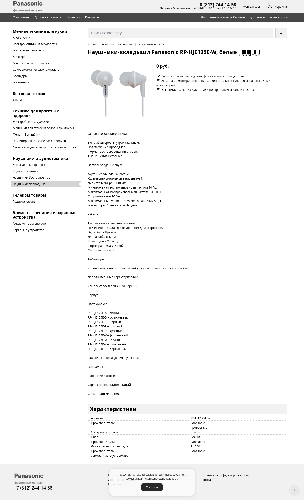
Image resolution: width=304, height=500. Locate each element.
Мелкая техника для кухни (40, 31)
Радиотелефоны (24, 201)
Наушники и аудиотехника (40, 158)
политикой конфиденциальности (158, 478)
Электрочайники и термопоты (35, 44)
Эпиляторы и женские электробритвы (40, 141)
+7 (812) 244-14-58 (33, 488)
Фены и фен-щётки (26, 134)
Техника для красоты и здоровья (36, 113)
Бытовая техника (30, 93)
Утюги (17, 100)
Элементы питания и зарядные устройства (44, 215)
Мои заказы (251, 6)
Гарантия (73, 17)
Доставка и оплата (48, 17)
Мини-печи (21, 82)
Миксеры (19, 57)
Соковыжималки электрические (36, 69)
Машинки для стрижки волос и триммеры (43, 128)
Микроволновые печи (29, 50)
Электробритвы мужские (31, 122)
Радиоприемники (25, 171)
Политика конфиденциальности (225, 475)
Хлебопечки (21, 37)
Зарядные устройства (28, 230)
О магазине (21, 17)
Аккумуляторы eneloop (29, 223)
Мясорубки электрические (32, 63)
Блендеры (20, 76)
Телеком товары (29, 195)
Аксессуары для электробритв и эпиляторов (45, 147)
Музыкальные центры (29, 165)
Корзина (276, 6)
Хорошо (152, 487)
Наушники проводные (29, 184)
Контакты (92, 17)
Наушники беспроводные (31, 177)
